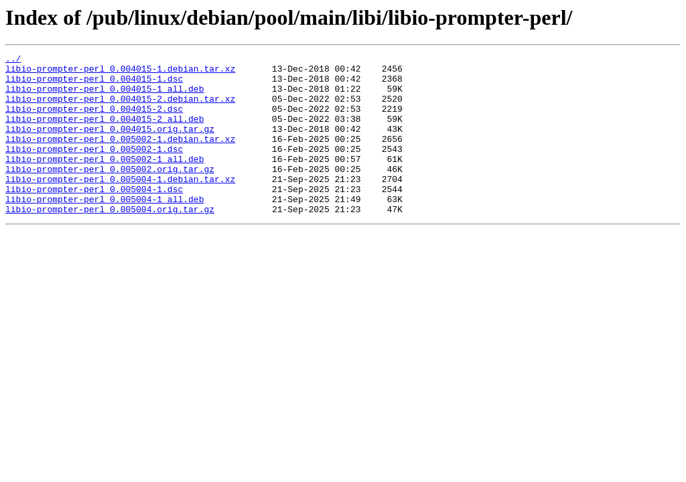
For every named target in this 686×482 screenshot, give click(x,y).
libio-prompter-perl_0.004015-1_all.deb (104, 96)
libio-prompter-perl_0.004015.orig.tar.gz (109, 145)
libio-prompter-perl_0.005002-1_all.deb (104, 181)
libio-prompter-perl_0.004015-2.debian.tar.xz (120, 108)
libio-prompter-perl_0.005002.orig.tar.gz (109, 193)
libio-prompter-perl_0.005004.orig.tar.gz (109, 241)
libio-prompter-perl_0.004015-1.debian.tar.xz (120, 72)
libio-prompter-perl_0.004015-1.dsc (94, 84)
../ (13, 60)
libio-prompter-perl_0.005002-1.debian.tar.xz (120, 157)
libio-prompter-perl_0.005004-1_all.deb (104, 229)
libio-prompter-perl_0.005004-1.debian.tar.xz (120, 205)
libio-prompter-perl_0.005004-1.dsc (94, 217)
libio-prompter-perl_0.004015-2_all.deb (104, 133)
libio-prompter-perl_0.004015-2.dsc (94, 120)
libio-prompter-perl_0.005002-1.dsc (94, 169)
